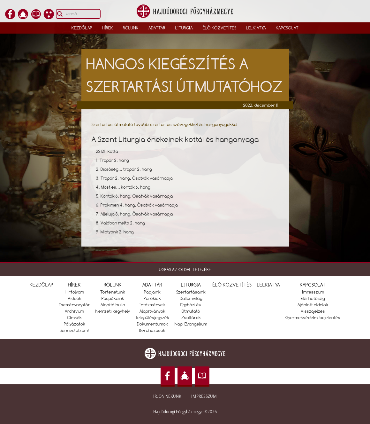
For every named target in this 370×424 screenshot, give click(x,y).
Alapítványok (152, 311)
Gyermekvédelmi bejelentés (312, 317)
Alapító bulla (113, 304)
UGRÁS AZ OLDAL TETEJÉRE (185, 269)
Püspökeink (113, 298)
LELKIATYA (268, 285)
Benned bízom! (74, 330)
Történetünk (112, 291)
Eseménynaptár (74, 304)
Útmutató (191, 311)
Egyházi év (190, 304)
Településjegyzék (152, 317)
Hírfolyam (74, 291)
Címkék (74, 317)
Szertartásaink (191, 291)
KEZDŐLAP (41, 285)
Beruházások (152, 330)
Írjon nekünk (167, 396)
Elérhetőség (313, 298)
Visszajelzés (313, 311)
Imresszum (313, 291)
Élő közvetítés (219, 27)
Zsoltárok (191, 317)
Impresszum (204, 396)
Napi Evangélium (191, 323)
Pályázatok (74, 323)
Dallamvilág (191, 298)
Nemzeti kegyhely (112, 311)
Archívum (74, 311)
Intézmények (152, 304)
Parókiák (152, 298)
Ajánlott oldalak (313, 304)
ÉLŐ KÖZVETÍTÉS (232, 285)
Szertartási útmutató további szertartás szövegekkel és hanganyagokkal (165, 124)
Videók (74, 298)
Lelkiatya (256, 27)
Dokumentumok (152, 323)
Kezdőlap (82, 27)
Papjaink (152, 291)
